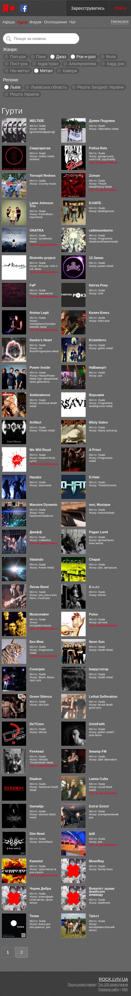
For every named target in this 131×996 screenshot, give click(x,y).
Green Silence (41, 696)
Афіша (8, 22)
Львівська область (49, 87)
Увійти (120, 8)
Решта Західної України (100, 87)
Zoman (94, 175)
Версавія (96, 395)
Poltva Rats (98, 148)
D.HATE (95, 203)
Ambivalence (40, 395)
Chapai (94, 559)
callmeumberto (101, 230)
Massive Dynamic (44, 504)
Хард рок (115, 63)
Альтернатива (82, 63)
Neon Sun (96, 641)
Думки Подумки (102, 120)
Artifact (35, 422)
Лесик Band (39, 587)
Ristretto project (42, 258)
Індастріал (48, 63)
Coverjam (37, 669)
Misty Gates (98, 422)
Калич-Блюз (99, 312)
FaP (33, 285)
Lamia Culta (98, 779)
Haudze (35, 477)
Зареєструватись (87, 8)
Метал (46, 70)
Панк (41, 56)
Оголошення (55, 22)
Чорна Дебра (40, 888)
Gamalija (37, 806)
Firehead (37, 751)
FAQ (125, 989)
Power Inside (40, 367)
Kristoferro (97, 340)
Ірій (92, 833)
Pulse (93, 614)
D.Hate (94, 477)
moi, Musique (99, 504)
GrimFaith (97, 724)
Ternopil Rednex (42, 175)
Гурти (22, 22)
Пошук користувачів (82, 984)
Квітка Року (98, 285)
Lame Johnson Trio (41, 204)
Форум (36, 22)
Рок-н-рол (86, 56)
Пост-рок (19, 63)
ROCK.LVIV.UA (113, 979)
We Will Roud (40, 450)
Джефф (36, 532)
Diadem (36, 779)
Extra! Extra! (99, 806)
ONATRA (37, 230)
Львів (15, 87)
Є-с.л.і (94, 587)
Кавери (70, 70)
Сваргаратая (40, 148)
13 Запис (96, 258)
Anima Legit (39, 312)
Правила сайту (108, 989)
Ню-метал (20, 70)
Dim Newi (37, 833)
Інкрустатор (98, 669)
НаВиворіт (97, 367)
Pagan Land (98, 532)
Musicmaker (39, 614)
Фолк (111, 56)
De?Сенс (37, 724)
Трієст (94, 916)
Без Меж (36, 641)
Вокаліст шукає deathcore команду (102, 891)
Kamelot (36, 861)
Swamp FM (97, 751)
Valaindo (36, 559)
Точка (34, 916)
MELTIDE (37, 120)
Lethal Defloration (103, 696)
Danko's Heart (41, 340)
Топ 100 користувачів (113, 984)
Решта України (24, 94)
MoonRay (96, 861)
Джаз (61, 56)
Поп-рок (18, 56)
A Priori (95, 450)
